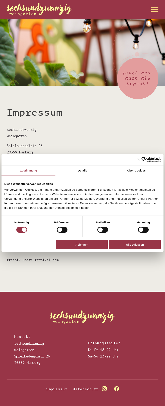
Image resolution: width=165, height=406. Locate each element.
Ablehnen (82, 244)
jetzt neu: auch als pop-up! (138, 78)
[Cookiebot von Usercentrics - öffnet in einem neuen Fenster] (144, 159)
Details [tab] (82, 170)
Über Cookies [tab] (136, 170)
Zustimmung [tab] (28, 170)
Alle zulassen (135, 244)
